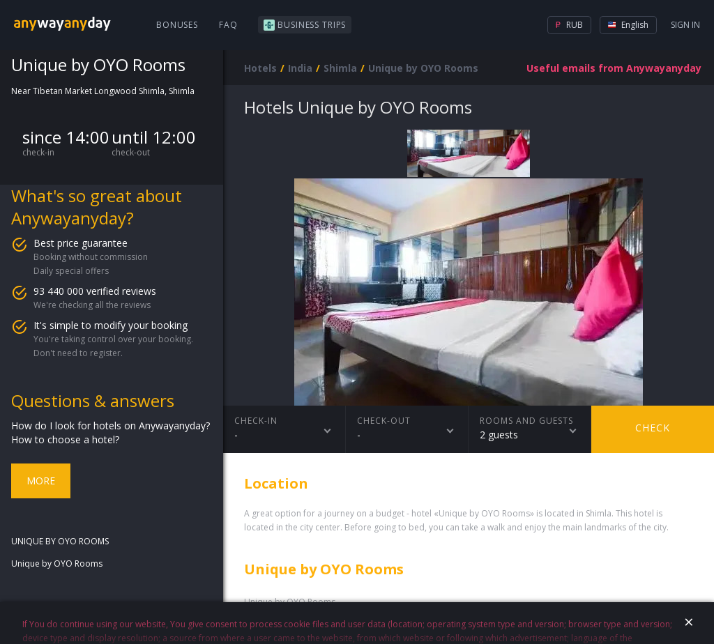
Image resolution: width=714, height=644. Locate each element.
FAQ (228, 25)
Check (652, 427)
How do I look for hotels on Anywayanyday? (110, 425)
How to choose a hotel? (65, 439)
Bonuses (177, 25)
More (40, 480)
